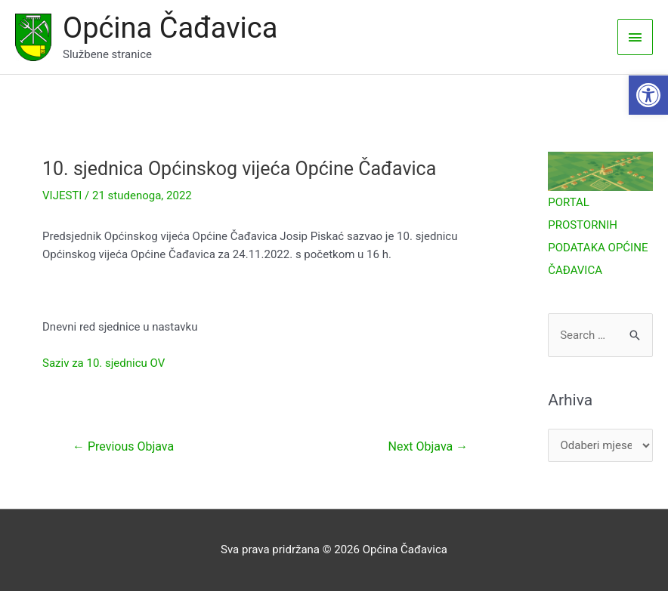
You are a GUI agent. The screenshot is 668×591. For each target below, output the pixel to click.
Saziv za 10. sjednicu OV (103, 363)
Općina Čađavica (170, 28)
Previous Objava (123, 446)
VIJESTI (62, 195)
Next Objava (428, 446)
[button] (648, 95)
